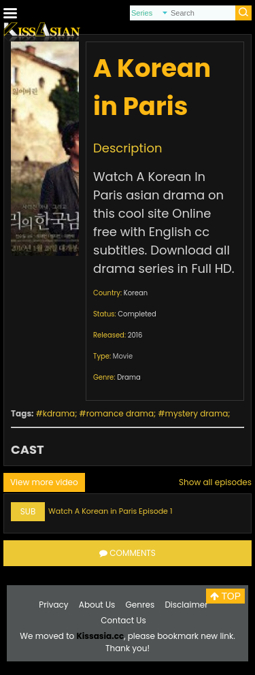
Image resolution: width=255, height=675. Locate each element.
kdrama (59, 413)
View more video (44, 482)
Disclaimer (186, 604)
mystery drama (196, 413)
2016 (135, 335)
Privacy (53, 604)
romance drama (120, 413)
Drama (129, 377)
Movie (123, 356)
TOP (225, 596)
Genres (140, 604)
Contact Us (123, 620)
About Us (97, 604)
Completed (137, 314)
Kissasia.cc (100, 636)
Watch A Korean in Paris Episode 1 (110, 511)
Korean (136, 293)
